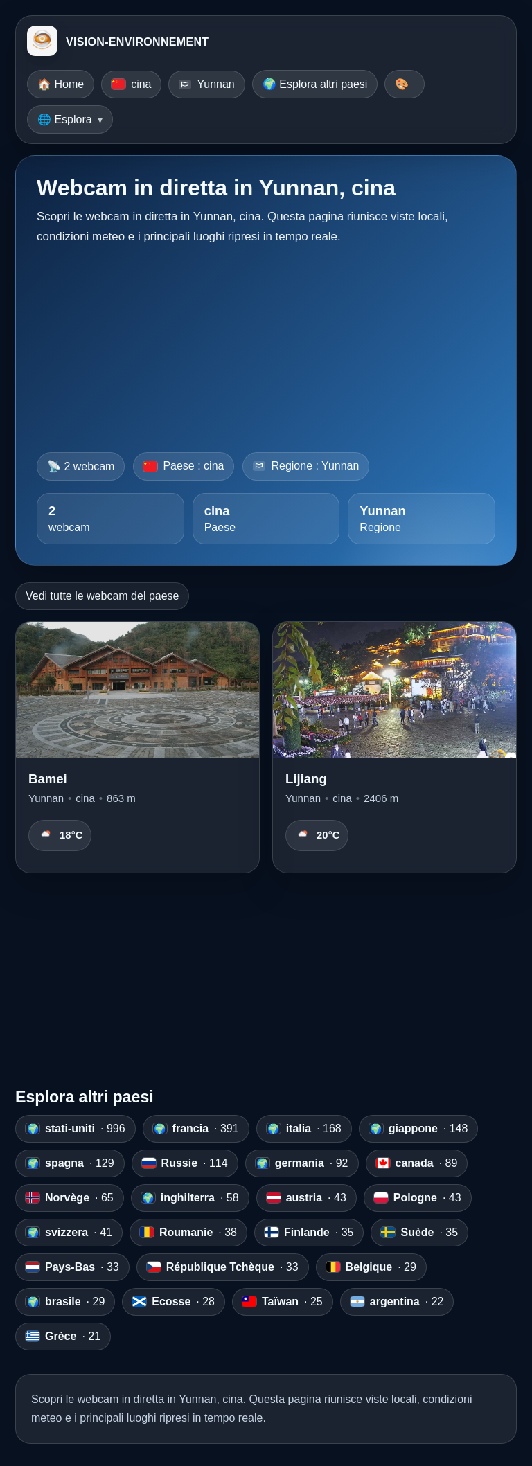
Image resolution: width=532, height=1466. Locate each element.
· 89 (417, 1163)
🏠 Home (60, 84)
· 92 (302, 1163)
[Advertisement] (266, 344)
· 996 (75, 1129)
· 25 (282, 1302)
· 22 (397, 1302)
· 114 (185, 1163)
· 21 (63, 1336)
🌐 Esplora (64, 119)
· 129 (70, 1163)
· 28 (173, 1302)
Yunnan (206, 84)
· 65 (70, 1198)
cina (131, 84)
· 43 (306, 1198)
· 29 (371, 1267)
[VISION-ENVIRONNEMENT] (42, 42)
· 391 (196, 1129)
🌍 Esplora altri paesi (315, 84)
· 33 (72, 1267)
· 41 (69, 1232)
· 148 (418, 1129)
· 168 (304, 1129)
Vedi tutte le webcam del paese (102, 596)
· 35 (309, 1232)
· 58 (190, 1198)
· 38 (188, 1232)
